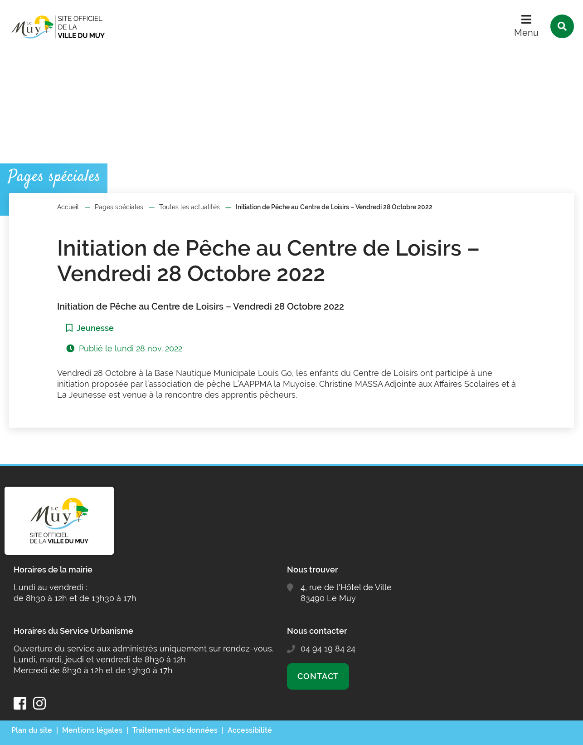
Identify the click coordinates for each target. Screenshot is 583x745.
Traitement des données (175, 730)
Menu (526, 32)
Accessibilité (250, 730)
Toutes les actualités (189, 207)
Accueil (68, 207)
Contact (318, 676)
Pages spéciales (119, 207)
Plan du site (31, 730)
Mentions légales (92, 730)
